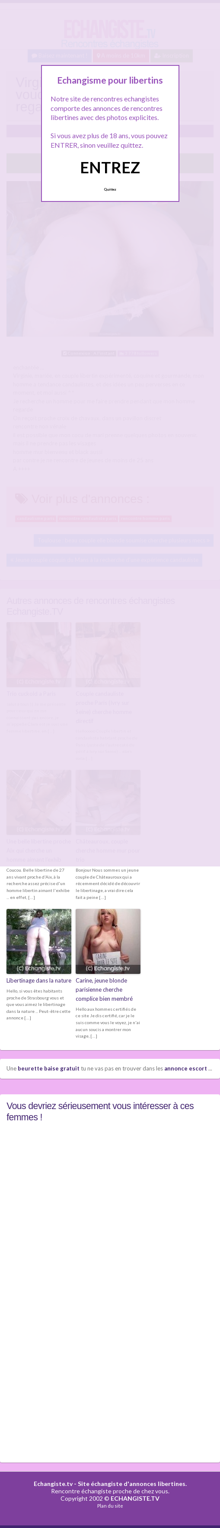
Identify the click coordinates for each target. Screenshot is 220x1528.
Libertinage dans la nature (38, 979)
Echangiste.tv (53, 1483)
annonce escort (185, 1067)
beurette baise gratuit (49, 1067)
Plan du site (110, 1505)
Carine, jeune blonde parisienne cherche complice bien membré (104, 989)
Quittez (110, 189)
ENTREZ (110, 167)
